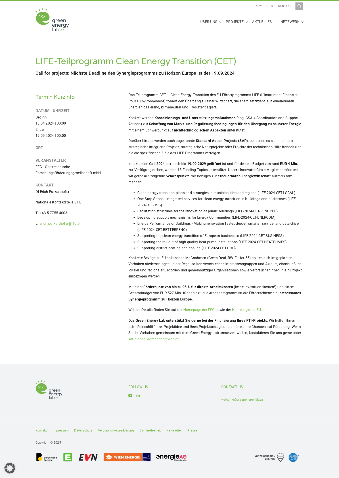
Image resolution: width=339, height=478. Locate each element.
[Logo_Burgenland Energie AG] (47, 454)
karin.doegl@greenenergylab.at (153, 339)
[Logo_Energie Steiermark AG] (67, 454)
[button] (10, 468)
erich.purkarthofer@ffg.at (60, 223)
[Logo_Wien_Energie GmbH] (127, 454)
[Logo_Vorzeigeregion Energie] (269, 455)
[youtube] (130, 395)
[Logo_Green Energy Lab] (52, 10)
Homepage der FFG (199, 310)
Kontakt (284, 6)
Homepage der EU (246, 310)
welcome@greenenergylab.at (242, 399)
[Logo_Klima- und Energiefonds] (294, 455)
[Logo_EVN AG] (88, 454)
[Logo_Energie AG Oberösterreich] (171, 454)
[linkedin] (138, 395)
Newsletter (264, 6)
